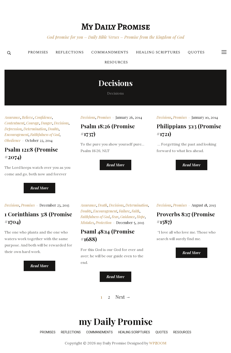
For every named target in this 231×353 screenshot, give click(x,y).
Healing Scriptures (158, 52)
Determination (34, 128)
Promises (38, 52)
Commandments (109, 52)
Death (102, 205)
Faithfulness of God (45, 134)
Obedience (13, 140)
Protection (103, 222)
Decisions (61, 123)
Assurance (12, 117)
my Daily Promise (115, 26)
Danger (46, 123)
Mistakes (87, 222)
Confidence (43, 117)
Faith (135, 211)
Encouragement (16, 134)
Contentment (14, 123)
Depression (13, 128)
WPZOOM (157, 343)
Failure (124, 211)
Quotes (196, 52)
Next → (123, 297)
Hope (141, 216)
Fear (115, 216)
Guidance (127, 216)
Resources (116, 62)
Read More (39, 188)
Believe (27, 117)
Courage (32, 123)
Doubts (53, 128)
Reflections (69, 52)
